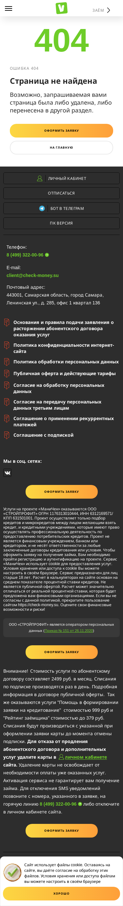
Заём (98, 10)
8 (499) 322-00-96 (25, 255)
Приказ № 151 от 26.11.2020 (69, 630)
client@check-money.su (33, 275)
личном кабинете (86, 757)
